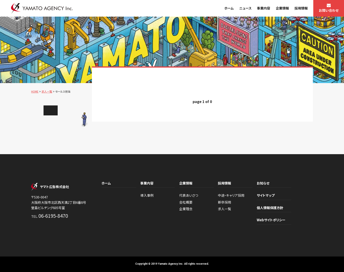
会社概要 (185, 202)
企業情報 (282, 8)
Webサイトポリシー (271, 220)
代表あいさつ (188, 195)
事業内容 (263, 8)
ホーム (229, 8)
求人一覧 (224, 208)
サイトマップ (266, 195)
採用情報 (301, 8)
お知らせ (263, 183)
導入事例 (147, 195)
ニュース (245, 8)
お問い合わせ (328, 10)
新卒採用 (224, 202)
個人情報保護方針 (270, 207)
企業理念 (185, 208)
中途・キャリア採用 (231, 195)
